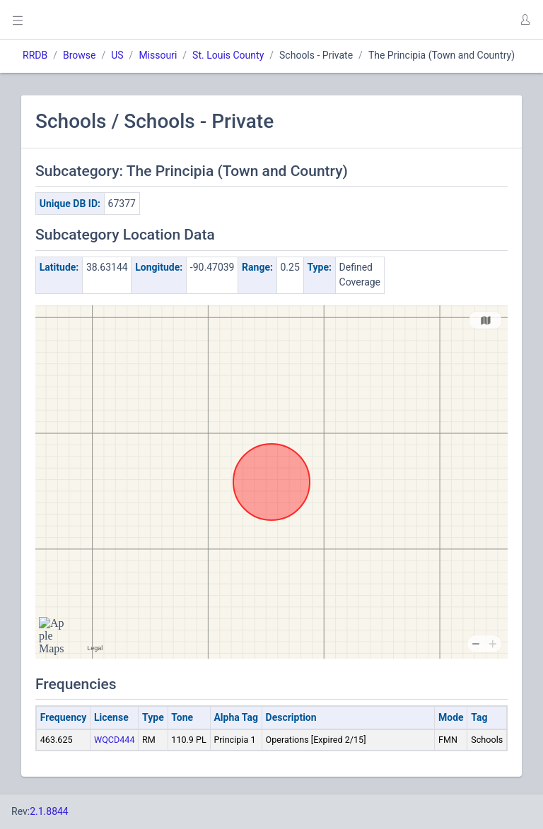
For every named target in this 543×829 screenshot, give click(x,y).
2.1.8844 (49, 811)
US (117, 55)
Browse (79, 55)
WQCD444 (114, 739)
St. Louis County (228, 55)
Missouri (158, 55)
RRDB (35, 55)
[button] (524, 20)
